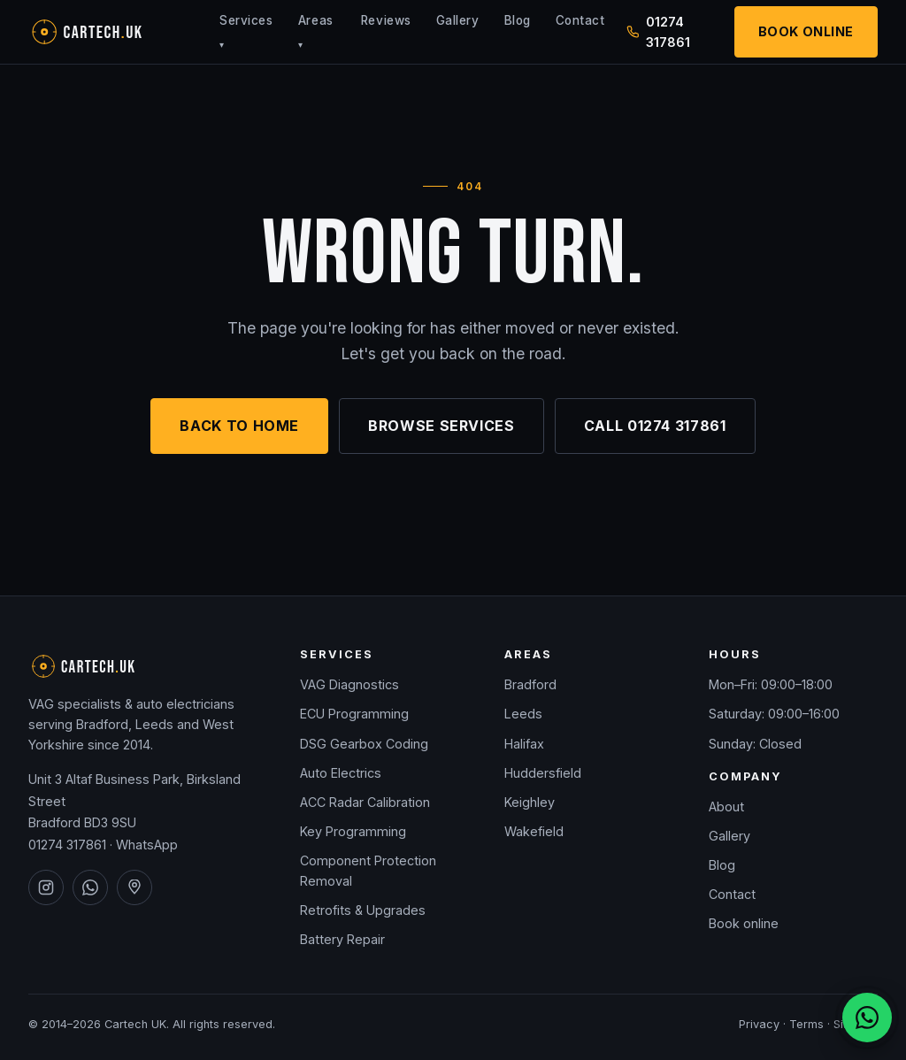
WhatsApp (147, 844)
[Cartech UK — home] (113, 31)
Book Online (806, 31)
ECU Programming (354, 713)
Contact (580, 20)
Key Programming (353, 831)
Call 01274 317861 (655, 425)
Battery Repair (342, 939)
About (726, 806)
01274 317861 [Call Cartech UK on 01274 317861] (658, 32)
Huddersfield (542, 772)
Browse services (441, 425)
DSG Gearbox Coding (364, 743)
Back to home (239, 425)
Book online (744, 923)
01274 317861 (67, 844)
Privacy (759, 1024)
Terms (806, 1024)
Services (246, 31)
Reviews (386, 20)
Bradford (530, 684)
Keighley (529, 802)
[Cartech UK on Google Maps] (134, 887)
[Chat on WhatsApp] (867, 1017)
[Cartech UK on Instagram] (46, 887)
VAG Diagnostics (349, 684)
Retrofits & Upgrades (363, 910)
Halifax (524, 743)
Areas (316, 31)
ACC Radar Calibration (365, 802)
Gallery (458, 20)
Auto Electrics (340, 772)
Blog (517, 20)
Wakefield (534, 831)
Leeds (523, 713)
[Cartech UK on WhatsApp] (90, 887)
